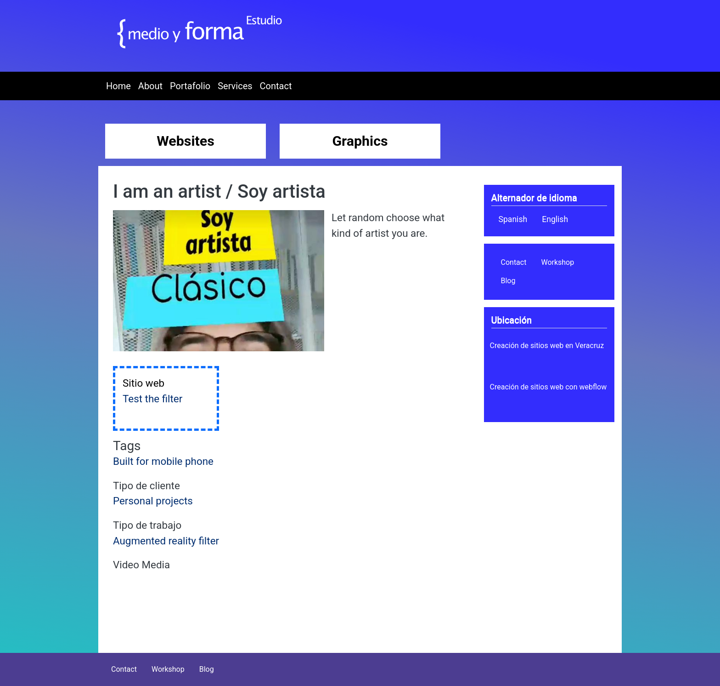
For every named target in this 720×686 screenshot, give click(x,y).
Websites (185, 141)
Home (118, 85)
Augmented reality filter (166, 541)
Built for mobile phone (163, 461)
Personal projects (153, 501)
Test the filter (152, 399)
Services (235, 85)
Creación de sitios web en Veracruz (547, 345)
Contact (276, 85)
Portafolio (190, 85)
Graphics (360, 141)
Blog (508, 280)
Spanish (513, 219)
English (555, 219)
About (150, 85)
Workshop (557, 262)
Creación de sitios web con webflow (548, 387)
